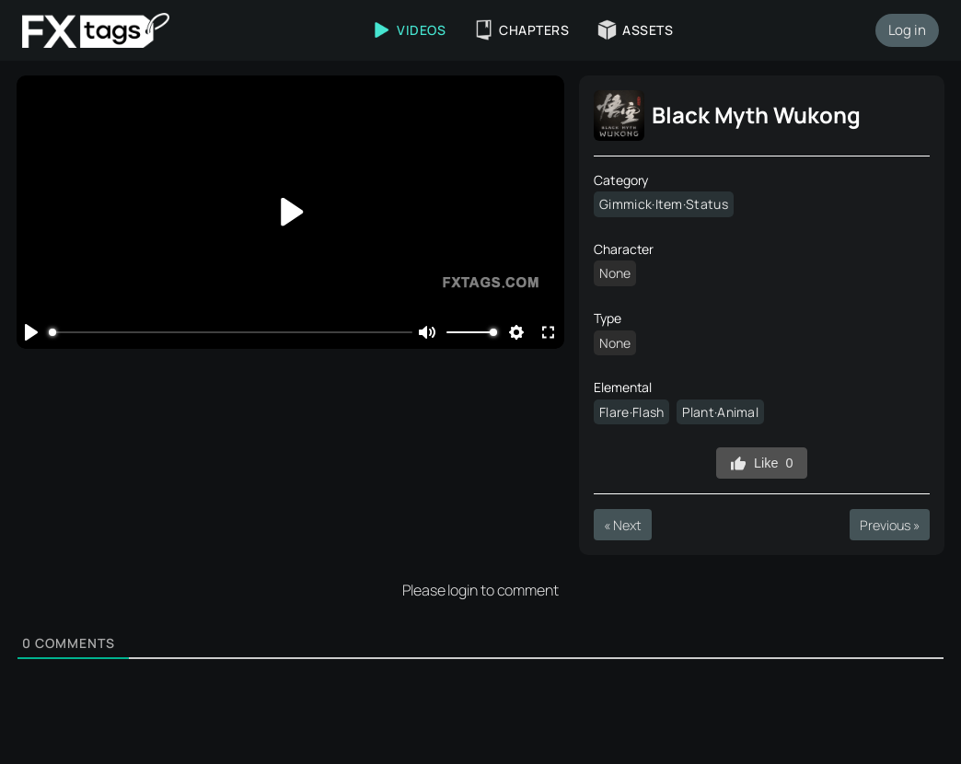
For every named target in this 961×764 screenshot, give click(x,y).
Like (761, 464)
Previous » (889, 525)
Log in (907, 30)
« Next (622, 525)
